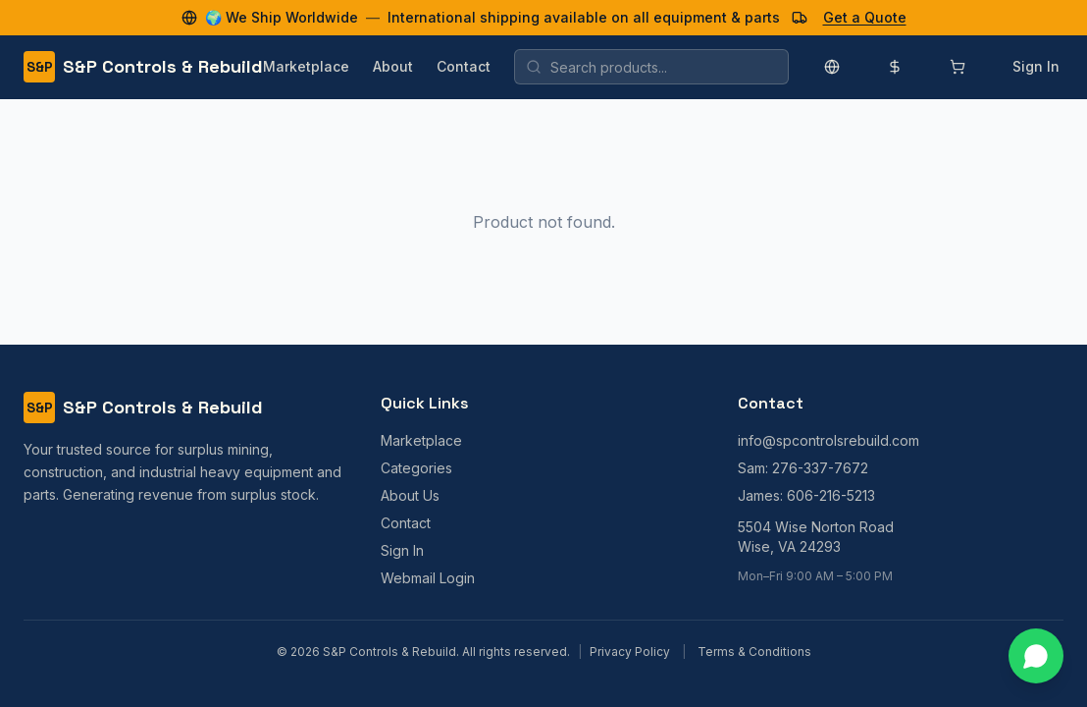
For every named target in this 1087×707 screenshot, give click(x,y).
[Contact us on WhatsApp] (1036, 655)
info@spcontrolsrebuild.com (828, 440)
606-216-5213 (831, 495)
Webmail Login (428, 578)
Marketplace (306, 66)
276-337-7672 (820, 468)
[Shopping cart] (957, 66)
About (393, 66)
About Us (410, 495)
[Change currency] (894, 66)
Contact (464, 66)
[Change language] (832, 66)
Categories (416, 468)
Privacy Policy (630, 651)
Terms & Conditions (754, 651)
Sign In (1036, 66)
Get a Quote (864, 17)
